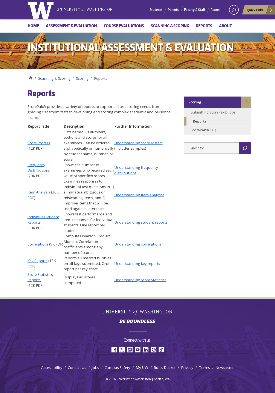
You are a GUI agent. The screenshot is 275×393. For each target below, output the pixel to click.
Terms (204, 367)
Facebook (114, 350)
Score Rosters (39, 142)
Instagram (130, 350)
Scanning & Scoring (170, 25)
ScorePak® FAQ (203, 130)
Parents (173, 10)
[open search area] (234, 10)
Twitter (122, 350)
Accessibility (51, 367)
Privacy (187, 367)
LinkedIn (145, 350)
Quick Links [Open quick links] (260, 11)
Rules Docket (165, 367)
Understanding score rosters (138, 142)
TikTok (161, 350)
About (225, 25)
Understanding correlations (137, 244)
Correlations (38, 244)
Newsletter (224, 367)
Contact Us (77, 367)
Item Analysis (39, 192)
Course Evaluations (124, 25)
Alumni (215, 10)
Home (33, 25)
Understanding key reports (137, 263)
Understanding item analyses (139, 194)
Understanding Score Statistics (140, 279)
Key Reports (37, 260)
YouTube (138, 350)
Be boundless (137, 321)
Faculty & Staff (194, 10)
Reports (204, 25)
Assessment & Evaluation (71, 25)
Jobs (95, 367)
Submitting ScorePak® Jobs (213, 112)
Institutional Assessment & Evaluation (30, 77)
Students (156, 10)
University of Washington (41, 9)
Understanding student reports (140, 222)
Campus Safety (117, 367)
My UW (142, 367)
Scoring (82, 78)
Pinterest (153, 350)
